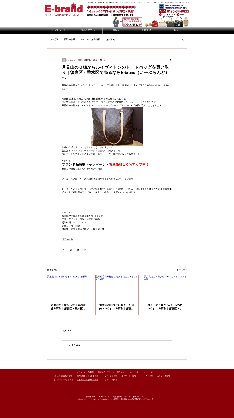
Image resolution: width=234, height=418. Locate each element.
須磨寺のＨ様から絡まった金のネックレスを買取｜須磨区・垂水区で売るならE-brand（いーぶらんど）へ (116, 307)
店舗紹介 (91, 372)
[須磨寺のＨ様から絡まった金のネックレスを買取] (117, 287)
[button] (183, 39)
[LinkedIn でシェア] (77, 249)
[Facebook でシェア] (63, 249)
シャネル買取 (147, 376)
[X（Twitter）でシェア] (70, 249)
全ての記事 (52, 39)
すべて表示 (182, 270)
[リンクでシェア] (85, 249)
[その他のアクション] (170, 60)
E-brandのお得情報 (90, 39)
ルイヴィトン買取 (128, 376)
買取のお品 (69, 39)
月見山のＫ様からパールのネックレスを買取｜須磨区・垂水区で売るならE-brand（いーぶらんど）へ (164, 307)
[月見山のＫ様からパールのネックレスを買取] (165, 287)
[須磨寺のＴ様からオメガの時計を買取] (68, 287)
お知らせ (110, 39)
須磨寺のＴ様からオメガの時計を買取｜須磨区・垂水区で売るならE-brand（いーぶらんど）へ (68, 307)
